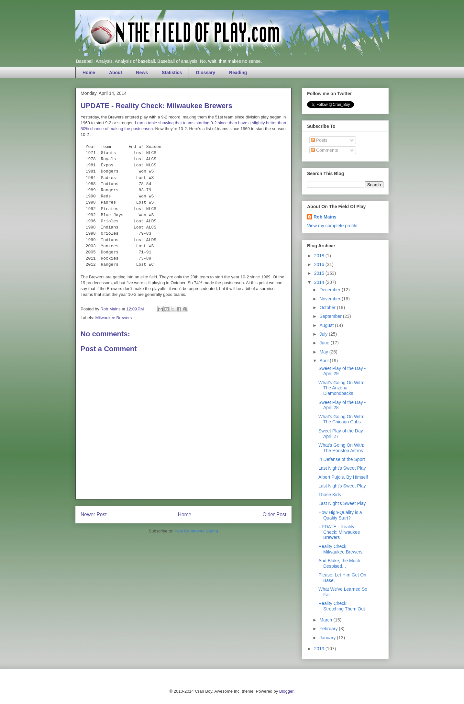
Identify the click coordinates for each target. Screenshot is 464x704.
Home (89, 72)
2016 (320, 264)
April (324, 360)
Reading (238, 72)
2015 (320, 273)
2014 (320, 282)
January (328, 637)
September (331, 316)
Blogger (286, 691)
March (326, 619)
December (330, 289)
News (142, 72)
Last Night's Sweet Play (342, 468)
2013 (320, 648)
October (328, 307)
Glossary (205, 72)
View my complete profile (332, 225)
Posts (319, 140)
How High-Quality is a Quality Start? (340, 515)
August (327, 325)
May (324, 351)
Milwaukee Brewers (113, 317)
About (115, 72)
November (330, 298)
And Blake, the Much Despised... (339, 563)
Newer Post (94, 514)
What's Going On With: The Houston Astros (341, 447)
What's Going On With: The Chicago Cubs (341, 419)
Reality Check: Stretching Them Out (341, 606)
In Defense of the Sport (341, 459)
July (324, 334)
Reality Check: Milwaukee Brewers (340, 549)
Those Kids (329, 494)
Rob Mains (325, 216)
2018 (320, 255)
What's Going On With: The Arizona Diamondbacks (341, 388)
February (329, 628)
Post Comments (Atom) (196, 531)
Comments (324, 150)
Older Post (274, 514)
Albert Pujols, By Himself (343, 477)
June (324, 342)
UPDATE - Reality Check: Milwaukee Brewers (339, 532)
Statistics (172, 72)
